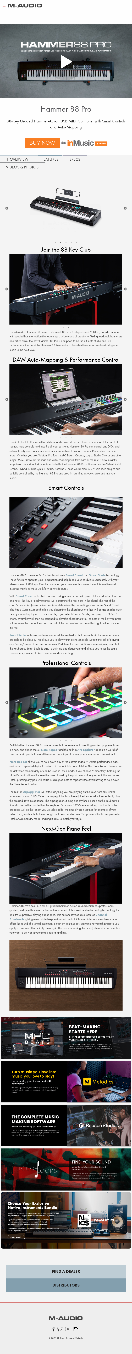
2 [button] (61, 242)
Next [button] (125, 208)
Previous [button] (7, 208)
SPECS (74, 159)
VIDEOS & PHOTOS (22, 167)
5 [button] (76, 242)
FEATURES (50, 159)
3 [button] (66, 242)
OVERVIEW (19, 159)
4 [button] (71, 242)
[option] (65, 208)
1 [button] (55, 242)
